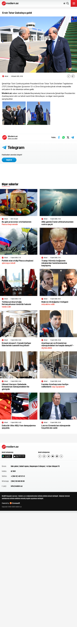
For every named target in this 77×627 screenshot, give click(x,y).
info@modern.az (17, 486)
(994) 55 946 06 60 (18, 481)
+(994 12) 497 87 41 (18, 476)
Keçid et (9, 160)
